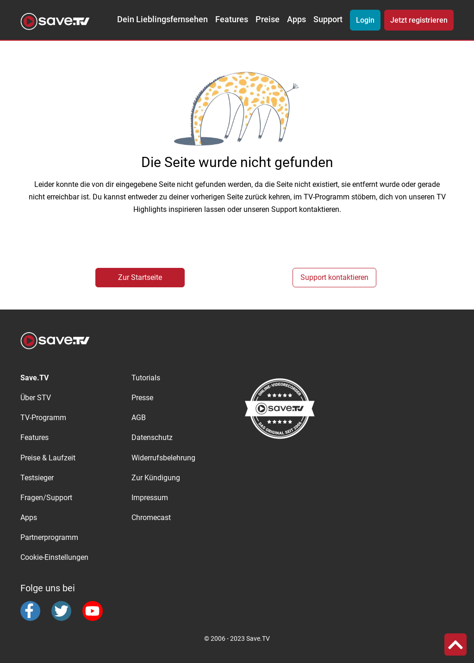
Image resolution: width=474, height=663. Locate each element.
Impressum (149, 497)
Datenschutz (152, 437)
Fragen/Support (46, 497)
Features (231, 19)
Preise (268, 19)
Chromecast (151, 517)
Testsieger (37, 477)
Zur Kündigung (155, 477)
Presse (142, 397)
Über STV (35, 397)
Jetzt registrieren (419, 20)
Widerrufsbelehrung (163, 457)
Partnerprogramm (49, 537)
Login (365, 20)
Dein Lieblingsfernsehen (162, 19)
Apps (296, 19)
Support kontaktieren (334, 277)
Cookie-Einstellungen (54, 557)
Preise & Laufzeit (47, 457)
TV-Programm (43, 417)
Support (328, 19)
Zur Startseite (140, 277)
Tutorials (145, 377)
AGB (138, 417)
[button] (455, 644)
